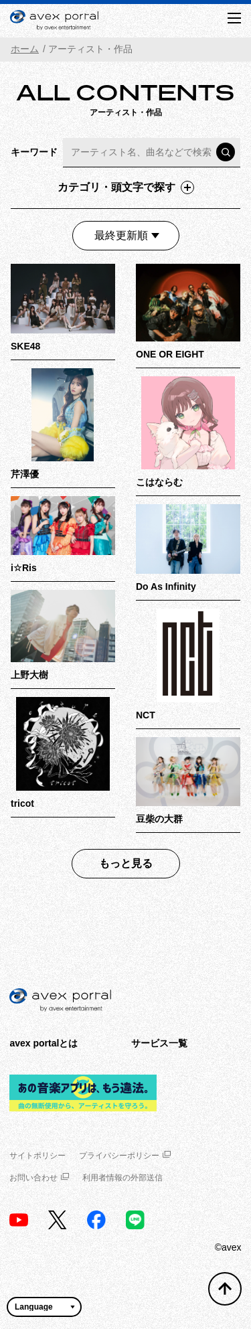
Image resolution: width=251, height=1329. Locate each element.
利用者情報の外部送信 (122, 1177)
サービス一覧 (159, 1043)
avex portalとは (43, 1043)
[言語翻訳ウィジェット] (44, 1307)
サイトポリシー (37, 1155)
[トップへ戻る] (225, 1289)
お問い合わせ (39, 1177)
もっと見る (126, 863)
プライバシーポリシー (125, 1155)
